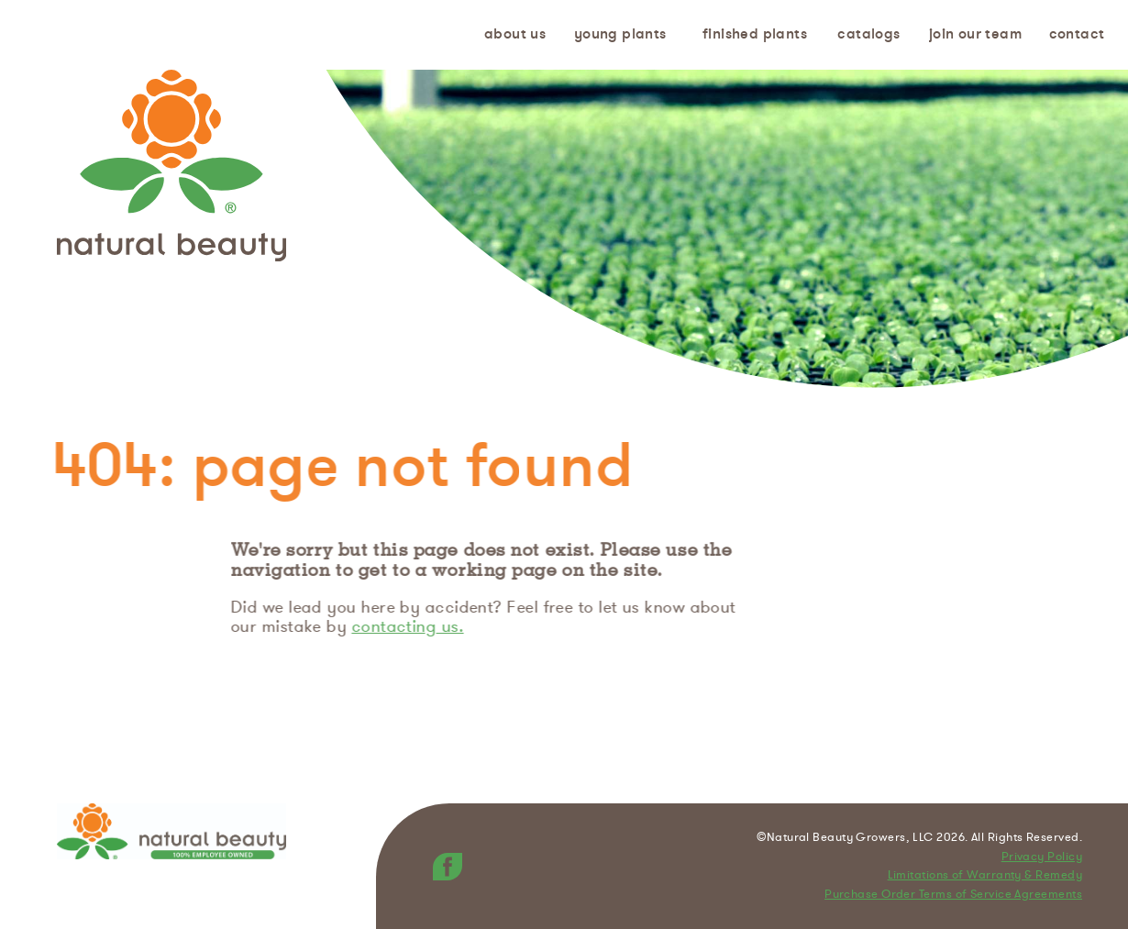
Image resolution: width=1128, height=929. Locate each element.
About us (515, 34)
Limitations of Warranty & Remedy (985, 875)
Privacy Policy (1041, 857)
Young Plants (620, 34)
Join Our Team (975, 34)
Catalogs (868, 34)
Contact (1077, 34)
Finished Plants (754, 34)
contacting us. (410, 626)
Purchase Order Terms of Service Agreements (953, 895)
